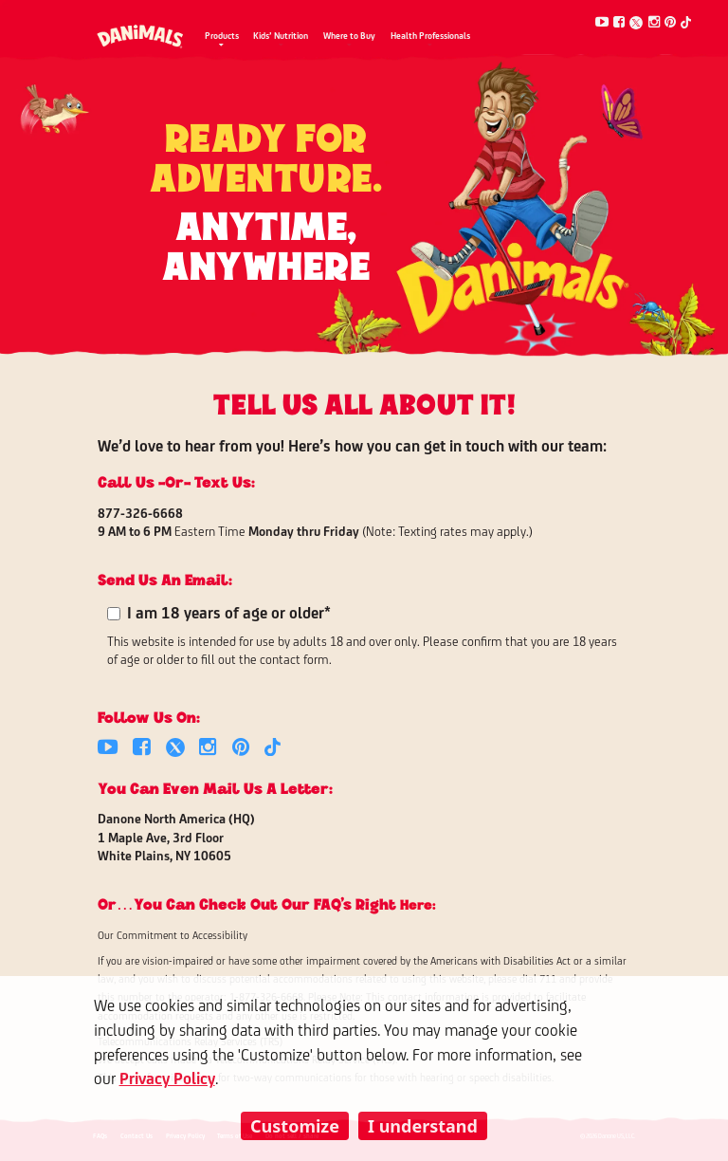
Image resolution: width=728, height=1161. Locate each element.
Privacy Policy (167, 1080)
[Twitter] (636, 22)
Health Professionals (430, 36)
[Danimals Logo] (140, 30)
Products (222, 36)
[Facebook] (619, 22)
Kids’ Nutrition (280, 36)
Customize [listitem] (294, 1126)
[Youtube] (602, 22)
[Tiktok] (686, 22)
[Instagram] (654, 22)
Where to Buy (349, 36)
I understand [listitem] (423, 1126)
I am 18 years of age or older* (229, 614)
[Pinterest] (670, 22)
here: (418, 903)
